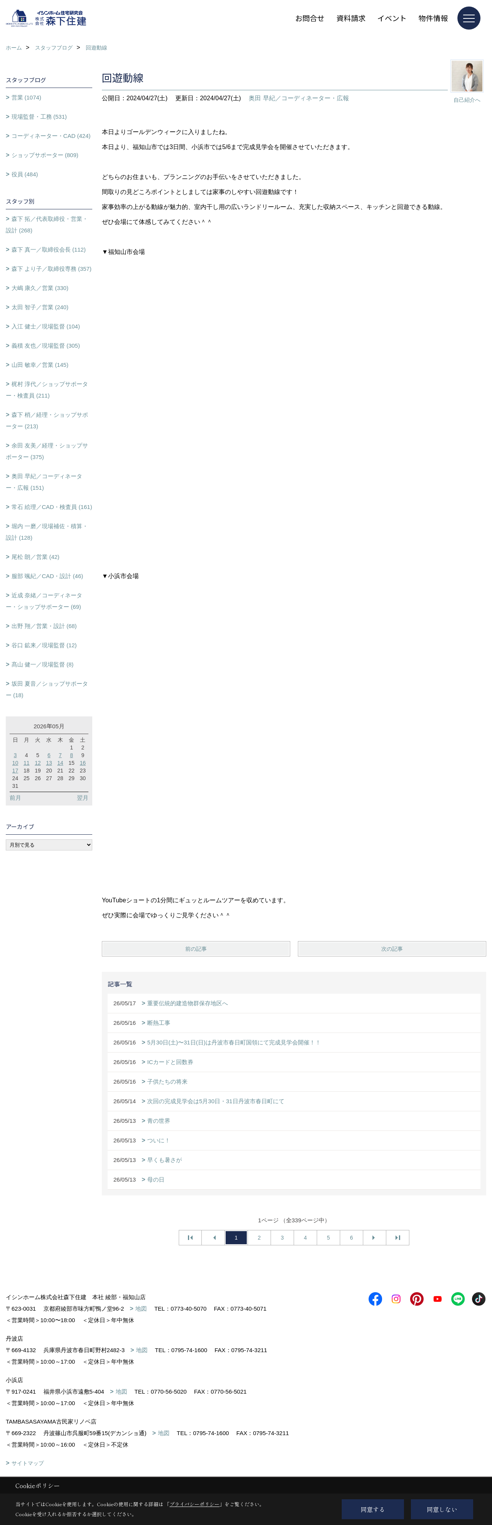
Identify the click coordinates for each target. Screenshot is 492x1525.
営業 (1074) (27, 97)
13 (49, 763)
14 (60, 763)
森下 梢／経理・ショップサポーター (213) (47, 420)
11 (26, 763)
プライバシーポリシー (194, 1504)
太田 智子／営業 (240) (40, 307)
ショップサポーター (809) (45, 155)
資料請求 (351, 18)
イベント (392, 18)
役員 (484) (25, 174)
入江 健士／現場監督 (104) (46, 326)
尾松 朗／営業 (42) (36, 557)
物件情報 (433, 18)
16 (83, 763)
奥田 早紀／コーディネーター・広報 (299, 98)
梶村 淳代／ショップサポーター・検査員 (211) (47, 390)
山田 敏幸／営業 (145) (40, 364)
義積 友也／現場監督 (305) (46, 345)
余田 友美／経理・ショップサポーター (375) (47, 451)
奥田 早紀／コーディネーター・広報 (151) (44, 482)
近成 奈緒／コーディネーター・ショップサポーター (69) (44, 601)
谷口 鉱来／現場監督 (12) (44, 645)
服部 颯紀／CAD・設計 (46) (47, 576)
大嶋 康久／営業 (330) (40, 288)
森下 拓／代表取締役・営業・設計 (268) (47, 224)
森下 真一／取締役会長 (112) (49, 249)
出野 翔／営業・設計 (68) (44, 626)
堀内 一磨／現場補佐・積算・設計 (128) (47, 532)
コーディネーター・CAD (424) (51, 136)
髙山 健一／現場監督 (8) (43, 664)
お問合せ (309, 18)
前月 (15, 797)
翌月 (82, 797)
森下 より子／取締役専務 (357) (51, 268)
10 (15, 763)
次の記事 (392, 949)
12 (38, 763)
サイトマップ (28, 1463)
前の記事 (196, 949)
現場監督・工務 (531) (39, 116)
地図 (141, 1308)
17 (15, 770)
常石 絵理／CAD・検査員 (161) (52, 507)
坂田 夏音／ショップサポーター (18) (47, 689)
